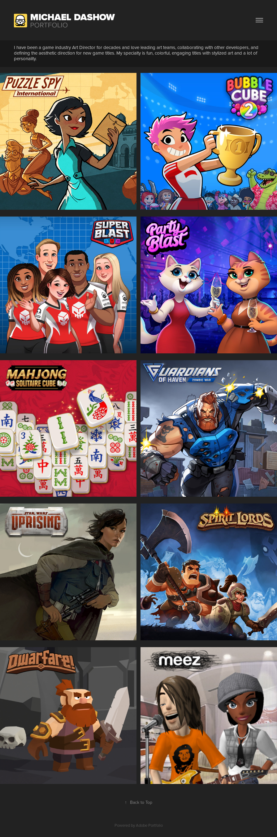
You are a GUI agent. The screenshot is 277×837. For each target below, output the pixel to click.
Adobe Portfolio (149, 825)
